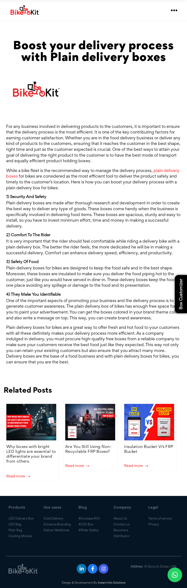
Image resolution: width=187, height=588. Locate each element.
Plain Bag (15, 530)
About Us (120, 518)
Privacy (153, 524)
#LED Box (86, 524)
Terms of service (160, 518)
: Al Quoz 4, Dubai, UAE (154, 566)
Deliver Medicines (56, 530)
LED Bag (15, 524)
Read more (18, 476)
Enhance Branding (57, 524)
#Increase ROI (89, 518)
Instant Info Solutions (111, 582)
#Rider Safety (88, 530)
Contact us (121, 524)
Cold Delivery (53, 518)
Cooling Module (20, 536)
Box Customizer (180, 294)
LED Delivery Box (21, 518)
